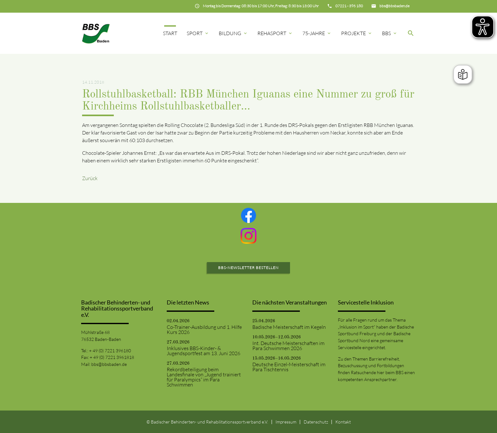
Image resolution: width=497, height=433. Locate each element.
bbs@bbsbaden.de (109, 364)
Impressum (285, 421)
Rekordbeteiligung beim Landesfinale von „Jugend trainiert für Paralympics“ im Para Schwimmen (204, 377)
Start (170, 33)
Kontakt (343, 421)
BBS (389, 33)
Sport (198, 33)
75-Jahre (317, 33)
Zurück (90, 178)
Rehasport (275, 33)
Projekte (356, 33)
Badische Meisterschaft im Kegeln (289, 326)
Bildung (233, 33)
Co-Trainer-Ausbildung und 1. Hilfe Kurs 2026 (204, 329)
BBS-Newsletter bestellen (248, 267)
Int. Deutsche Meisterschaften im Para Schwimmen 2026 (288, 346)
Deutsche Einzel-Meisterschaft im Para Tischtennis (289, 367)
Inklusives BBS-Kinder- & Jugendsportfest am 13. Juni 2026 (203, 351)
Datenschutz (316, 421)
